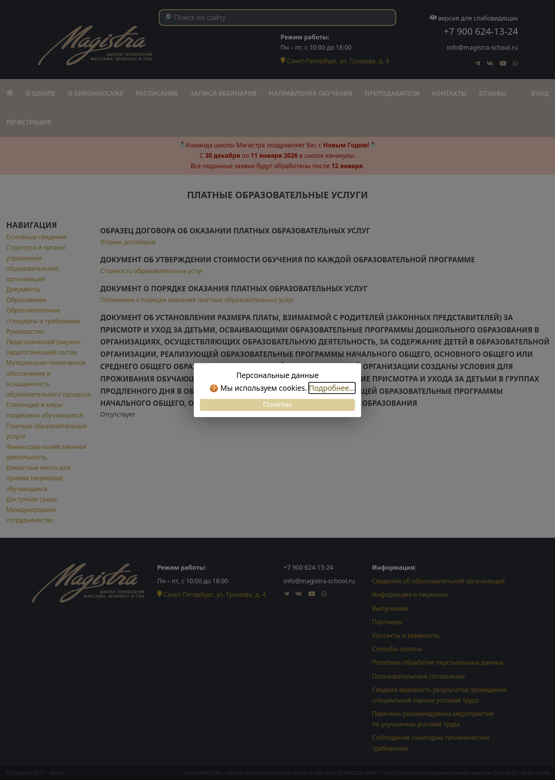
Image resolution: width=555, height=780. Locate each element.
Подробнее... (332, 388)
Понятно (277, 405)
